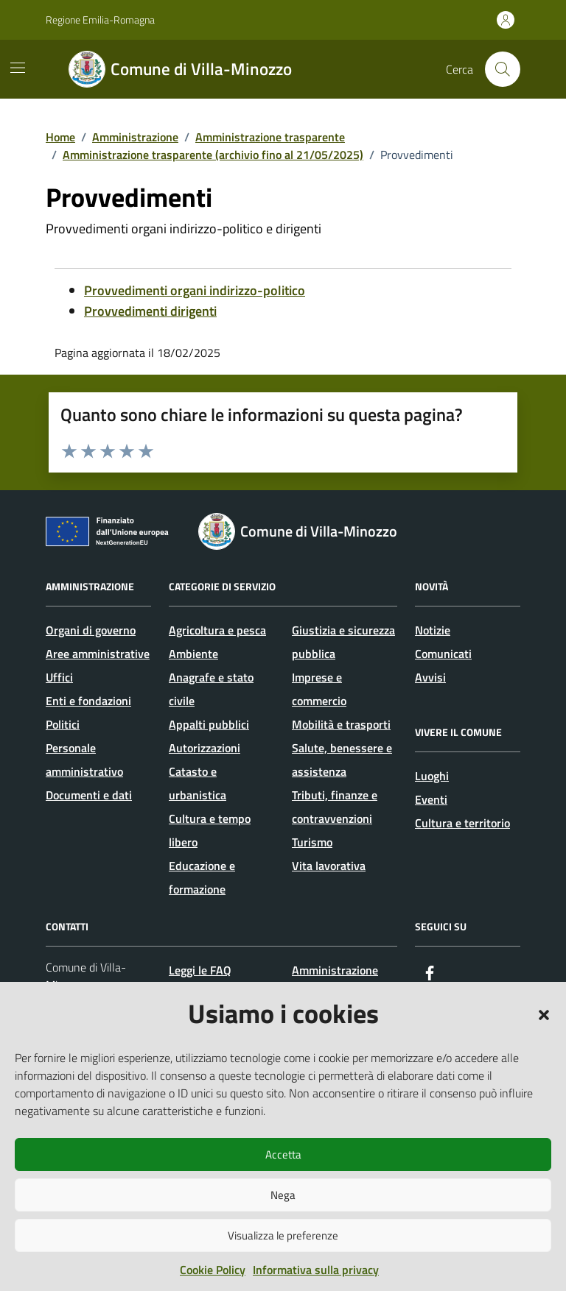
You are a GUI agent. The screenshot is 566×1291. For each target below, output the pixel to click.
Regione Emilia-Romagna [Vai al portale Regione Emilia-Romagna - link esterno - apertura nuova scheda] (100, 19)
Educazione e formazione (202, 877)
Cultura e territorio (462, 823)
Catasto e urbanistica (197, 783)
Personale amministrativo (84, 759)
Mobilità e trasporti (341, 724)
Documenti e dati (89, 795)
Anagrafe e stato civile (211, 689)
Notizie (432, 630)
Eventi (431, 799)
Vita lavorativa (329, 865)
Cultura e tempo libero (210, 830)
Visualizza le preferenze (283, 1235)
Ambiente (193, 653)
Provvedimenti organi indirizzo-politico (194, 290)
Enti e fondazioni (88, 701)
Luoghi (432, 776)
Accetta (283, 1154)
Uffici (59, 677)
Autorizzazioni (204, 748)
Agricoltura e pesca (217, 630)
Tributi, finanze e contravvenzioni (334, 806)
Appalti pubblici (209, 724)
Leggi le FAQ (200, 970)
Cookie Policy (212, 1269)
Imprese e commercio (319, 689)
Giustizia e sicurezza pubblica (343, 641)
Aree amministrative (98, 653)
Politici (63, 724)
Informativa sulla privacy (316, 1269)
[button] (544, 1013)
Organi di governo (91, 630)
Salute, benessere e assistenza (342, 759)
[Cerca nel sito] (502, 69)
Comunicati (443, 653)
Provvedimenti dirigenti (150, 311)
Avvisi (430, 677)
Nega (283, 1194)
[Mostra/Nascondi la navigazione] (18, 68)
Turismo (312, 842)
